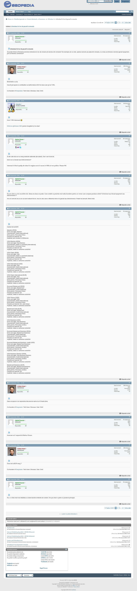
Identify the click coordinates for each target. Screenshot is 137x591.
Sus (129, 575)
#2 (129, 63)
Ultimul (128, 22)
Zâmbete (43, 554)
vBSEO (73, 585)
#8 (129, 417)
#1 (129, 33)
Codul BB (43, 552)
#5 (129, 175)
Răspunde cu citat (125, 59)
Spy (29, 11)
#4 (129, 135)
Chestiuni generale (19, 19)
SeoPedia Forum (118, 575)
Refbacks (9, 565)
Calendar (12, 14)
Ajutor (117, 1)
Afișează (127, 29)
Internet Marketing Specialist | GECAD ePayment (20, 532)
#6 (129, 208)
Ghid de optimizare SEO (14, 126)
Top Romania (10, 527)
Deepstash (19, 91)
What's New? (20, 11)
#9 (129, 445)
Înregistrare (125, 1)
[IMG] (46, 556)
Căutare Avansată (126, 14)
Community (19, 14)
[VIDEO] (43, 558)
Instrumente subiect (117, 29)
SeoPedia (73, 589)
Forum (10, 11)
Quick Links (37, 14)
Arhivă (125, 575)
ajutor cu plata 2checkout (69, 514)
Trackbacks (44, 561)
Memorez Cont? (93, 3)
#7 (129, 382)
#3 (129, 100)
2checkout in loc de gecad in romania (22, 26)
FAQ (7, 14)
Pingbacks (10, 563)
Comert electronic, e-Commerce (36, 19)
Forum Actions (28, 14)
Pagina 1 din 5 (110, 22)
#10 (129, 479)
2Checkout (51, 19)
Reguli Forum (44, 568)
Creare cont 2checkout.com (14, 540)
